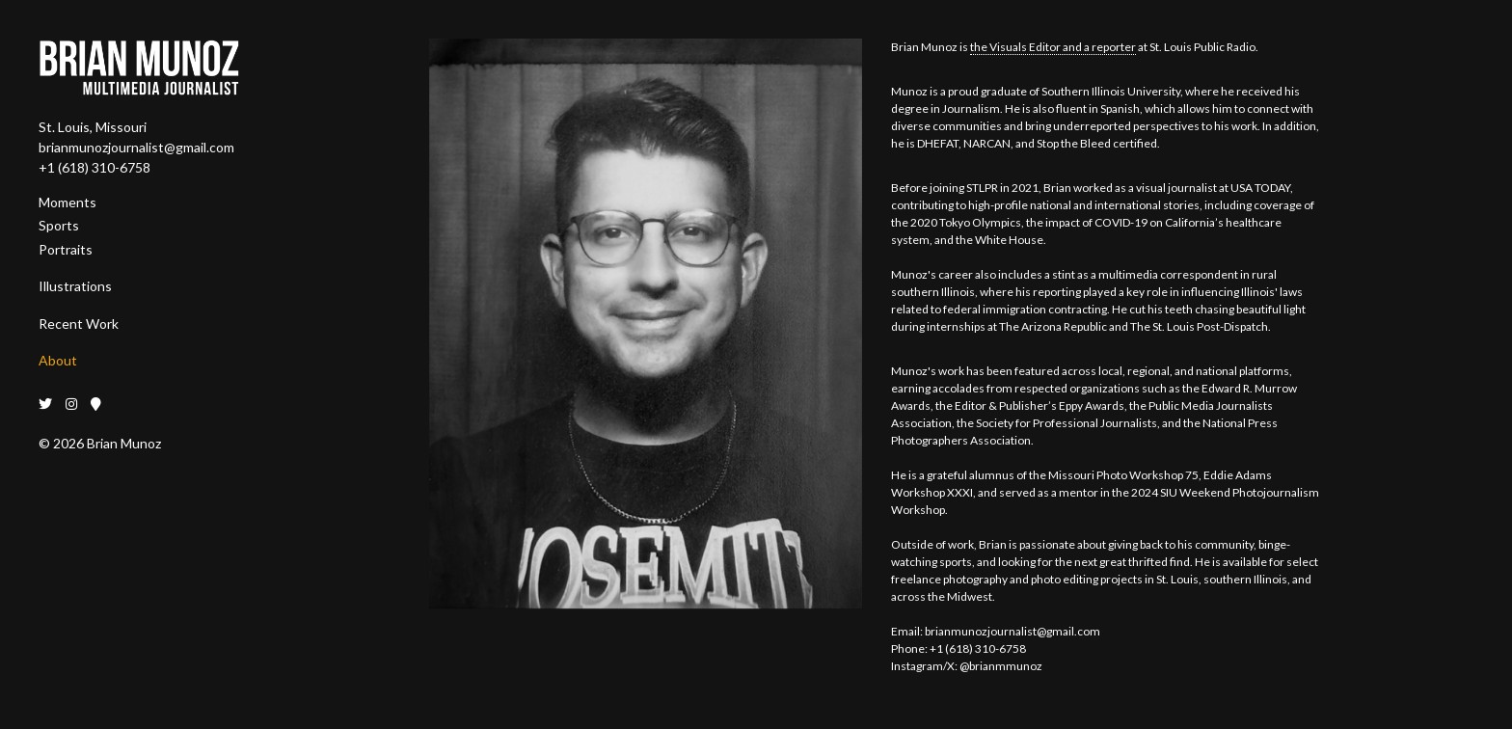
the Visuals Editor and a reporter (1053, 47)
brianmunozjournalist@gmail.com (136, 147)
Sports (59, 225)
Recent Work (79, 323)
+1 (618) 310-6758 (94, 167)
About (58, 360)
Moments (67, 202)
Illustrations (75, 286)
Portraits (66, 249)
